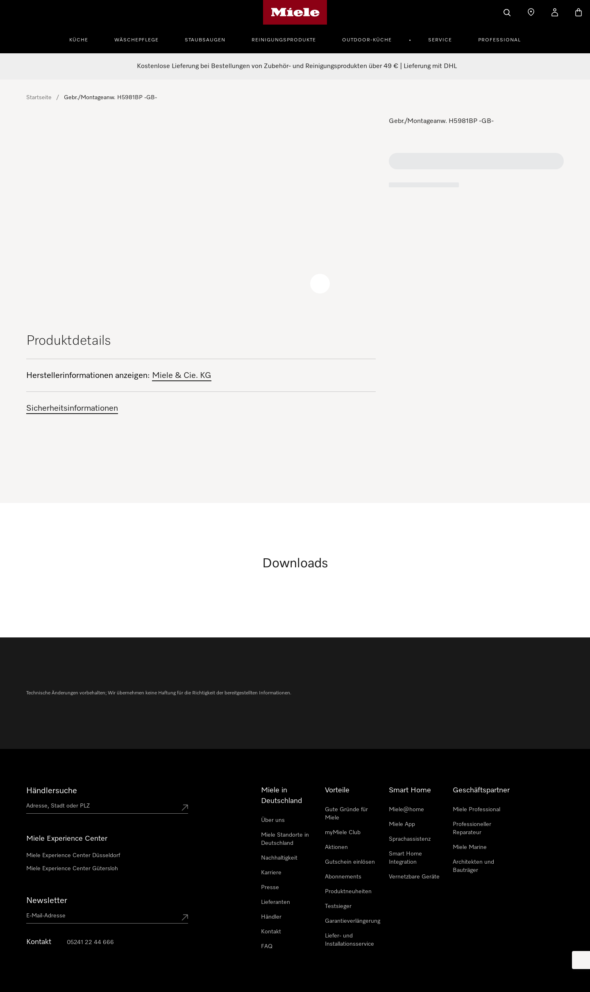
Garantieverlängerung (352, 921)
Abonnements (343, 877)
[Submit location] (185, 807)
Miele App (402, 824)
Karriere (271, 873)
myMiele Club (343, 832)
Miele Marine (470, 847)
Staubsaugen (205, 40)
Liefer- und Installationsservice (349, 940)
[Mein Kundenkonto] (555, 12)
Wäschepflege (136, 40)
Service (440, 40)
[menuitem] (83, 39)
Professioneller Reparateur (472, 828)
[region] (201, 214)
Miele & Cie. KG (181, 375)
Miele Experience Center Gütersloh (72, 868)
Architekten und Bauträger (473, 866)
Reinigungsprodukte (284, 40)
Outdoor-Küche (367, 40)
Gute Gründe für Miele (346, 814)
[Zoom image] (320, 284)
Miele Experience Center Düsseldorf (73, 855)
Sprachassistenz (410, 839)
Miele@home (406, 809)
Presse (270, 887)
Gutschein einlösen (350, 862)
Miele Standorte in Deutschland (285, 839)
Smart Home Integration (405, 858)
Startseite (39, 97)
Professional (499, 40)
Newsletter (46, 900)
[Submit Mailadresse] (185, 917)
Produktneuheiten (348, 891)
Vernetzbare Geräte (414, 877)
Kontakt (271, 932)
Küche (78, 40)
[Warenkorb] (578, 12)
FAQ (266, 946)
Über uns (273, 820)
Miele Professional (476, 809)
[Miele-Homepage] (295, 12)
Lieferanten (275, 902)
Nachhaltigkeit (279, 858)
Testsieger (338, 906)
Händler (271, 917)
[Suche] (507, 12)
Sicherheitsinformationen (72, 408)
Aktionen (336, 847)
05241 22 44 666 (90, 942)
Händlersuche (51, 791)
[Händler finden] (531, 12)
